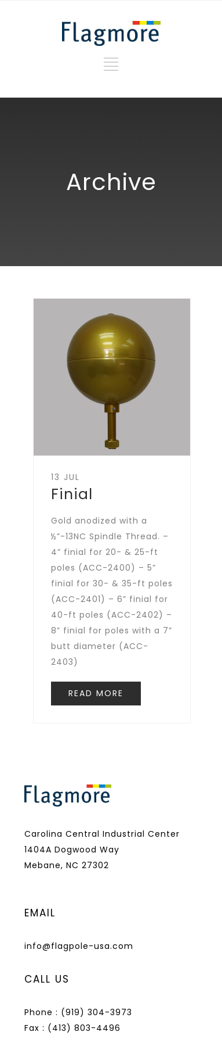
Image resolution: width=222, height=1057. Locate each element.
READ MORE (95, 693)
